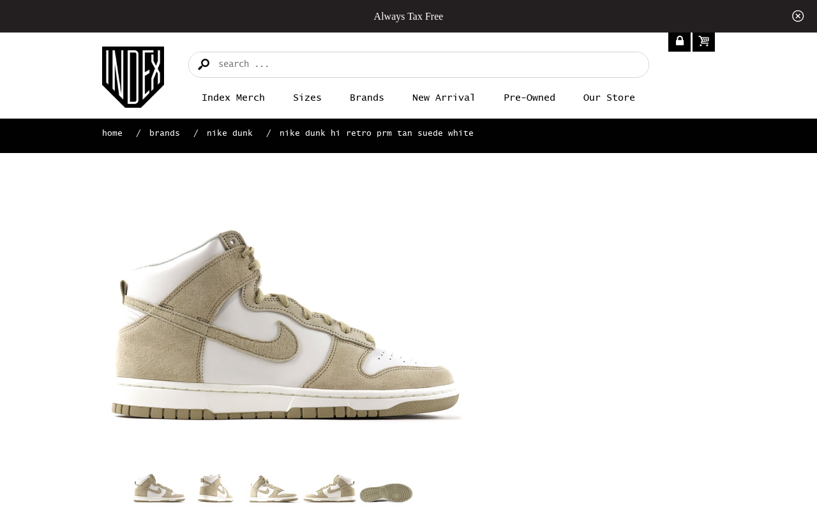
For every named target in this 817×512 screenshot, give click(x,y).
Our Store (609, 98)
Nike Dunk (230, 133)
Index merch (233, 98)
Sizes (307, 98)
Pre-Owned (529, 98)
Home (112, 133)
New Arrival (444, 98)
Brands (367, 98)
